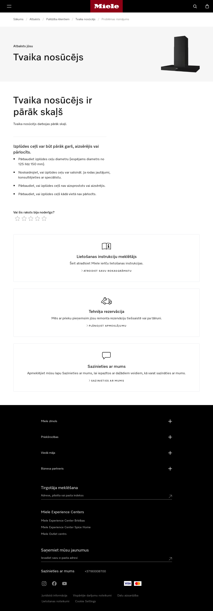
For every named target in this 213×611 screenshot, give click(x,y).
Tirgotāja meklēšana (59, 488)
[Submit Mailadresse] (170, 558)
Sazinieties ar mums (106, 381)
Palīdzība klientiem (57, 19)
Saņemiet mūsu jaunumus (65, 550)
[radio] (17, 218)
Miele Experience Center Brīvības (63, 520)
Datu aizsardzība (127, 595)
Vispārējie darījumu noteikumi (92, 595)
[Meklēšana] (195, 6)
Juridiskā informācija (54, 595)
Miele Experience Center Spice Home (66, 527)
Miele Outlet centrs (54, 534)
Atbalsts (35, 19)
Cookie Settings (85, 601)
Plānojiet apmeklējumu (106, 326)
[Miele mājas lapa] (106, 6)
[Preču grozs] (207, 6)
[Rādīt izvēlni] (9, 6)
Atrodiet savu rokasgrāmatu (106, 271)
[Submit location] (170, 496)
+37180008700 (95, 571)
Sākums (18, 19)
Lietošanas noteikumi (55, 601)
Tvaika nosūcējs (85, 19)
